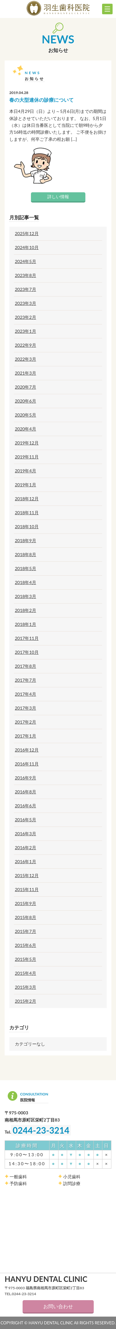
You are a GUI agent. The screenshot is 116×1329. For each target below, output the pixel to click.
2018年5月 (25, 568)
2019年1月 (25, 485)
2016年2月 (25, 847)
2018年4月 (25, 582)
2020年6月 (25, 401)
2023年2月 (25, 317)
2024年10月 (27, 247)
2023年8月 (25, 275)
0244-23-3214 (41, 1130)
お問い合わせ (58, 1306)
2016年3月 (25, 834)
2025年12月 (27, 233)
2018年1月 (25, 624)
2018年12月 (27, 499)
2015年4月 (25, 973)
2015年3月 (25, 987)
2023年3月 (25, 303)
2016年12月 (27, 750)
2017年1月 (25, 736)
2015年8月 (25, 917)
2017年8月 (25, 666)
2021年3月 (25, 373)
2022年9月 (25, 345)
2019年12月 (27, 443)
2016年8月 (25, 792)
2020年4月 (25, 429)
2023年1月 (25, 331)
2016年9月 (25, 778)
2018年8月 (25, 554)
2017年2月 (25, 722)
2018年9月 (25, 540)
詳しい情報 (58, 196)
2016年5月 (25, 820)
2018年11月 (27, 513)
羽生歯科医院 (58, 8)
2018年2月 (25, 610)
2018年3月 (25, 596)
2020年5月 (25, 415)
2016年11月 (27, 764)
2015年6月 (25, 945)
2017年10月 (27, 652)
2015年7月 (25, 931)
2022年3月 (25, 359)
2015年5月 (25, 959)
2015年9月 (25, 903)
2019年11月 (27, 457)
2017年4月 (25, 694)
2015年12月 (27, 875)
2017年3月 (25, 708)
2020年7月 (25, 387)
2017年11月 (27, 638)
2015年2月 (25, 1001)
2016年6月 (25, 806)
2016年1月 (25, 861)
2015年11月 (27, 889)
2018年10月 (27, 526)
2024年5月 (25, 261)
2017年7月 (25, 680)
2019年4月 (25, 471)
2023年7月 (25, 289)
